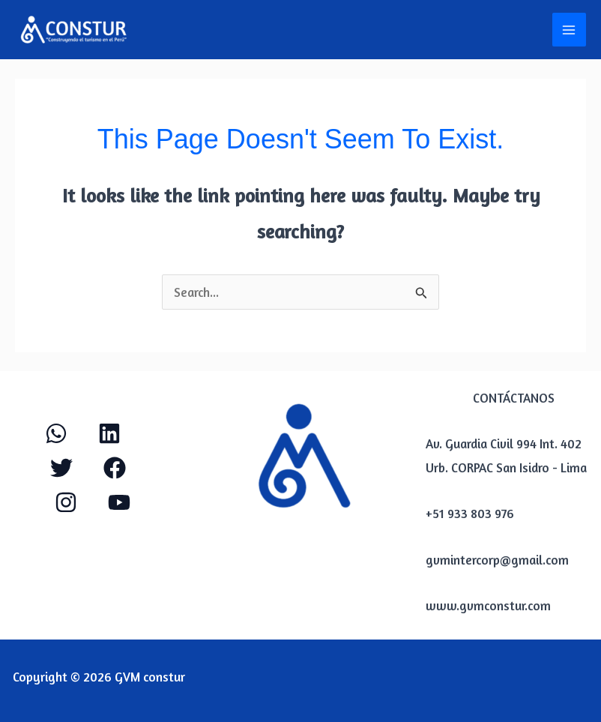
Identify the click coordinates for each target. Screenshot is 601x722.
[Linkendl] (109, 433)
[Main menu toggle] (569, 30)
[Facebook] (114, 468)
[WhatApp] (56, 433)
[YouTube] (119, 502)
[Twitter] (61, 468)
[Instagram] (66, 502)
